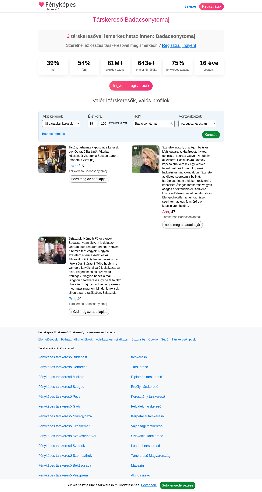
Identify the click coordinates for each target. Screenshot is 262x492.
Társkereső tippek (184, 339)
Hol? (137, 116)
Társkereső (139, 367)
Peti (72, 299)
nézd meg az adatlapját (89, 179)
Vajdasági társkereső (147, 426)
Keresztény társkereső (148, 396)
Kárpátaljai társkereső (147, 416)
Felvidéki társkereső (146, 406)
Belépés (190, 6)
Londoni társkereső (145, 446)
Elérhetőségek (48, 339)
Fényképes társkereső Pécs (59, 396)
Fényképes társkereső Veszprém (63, 475)
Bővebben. (149, 485)
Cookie (153, 339)
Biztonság (138, 339)
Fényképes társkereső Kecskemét (64, 426)
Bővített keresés (53, 134)
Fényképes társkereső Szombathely (65, 456)
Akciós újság (140, 475)
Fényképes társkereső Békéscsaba (64, 465)
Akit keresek (53, 116)
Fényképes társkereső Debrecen (63, 367)
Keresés (211, 135)
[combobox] (154, 123)
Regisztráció (211, 6)
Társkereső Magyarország (151, 456)
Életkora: (95, 116)
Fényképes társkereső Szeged (61, 387)
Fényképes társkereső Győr (59, 406)
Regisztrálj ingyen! (179, 45)
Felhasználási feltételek (77, 339)
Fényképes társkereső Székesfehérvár (67, 436)
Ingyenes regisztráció (131, 86)
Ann (165, 212)
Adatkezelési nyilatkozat (112, 339)
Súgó (164, 339)
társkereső (139, 357)
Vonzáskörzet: (190, 116)
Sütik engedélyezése (177, 485)
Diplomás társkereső (146, 377)
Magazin (137, 465)
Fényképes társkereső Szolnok (61, 446)
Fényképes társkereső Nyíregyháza (65, 416)
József (74, 166)
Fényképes (57, 6)
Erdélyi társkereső (144, 387)
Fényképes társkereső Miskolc (61, 377)
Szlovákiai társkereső (147, 436)
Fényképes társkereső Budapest (62, 357)
